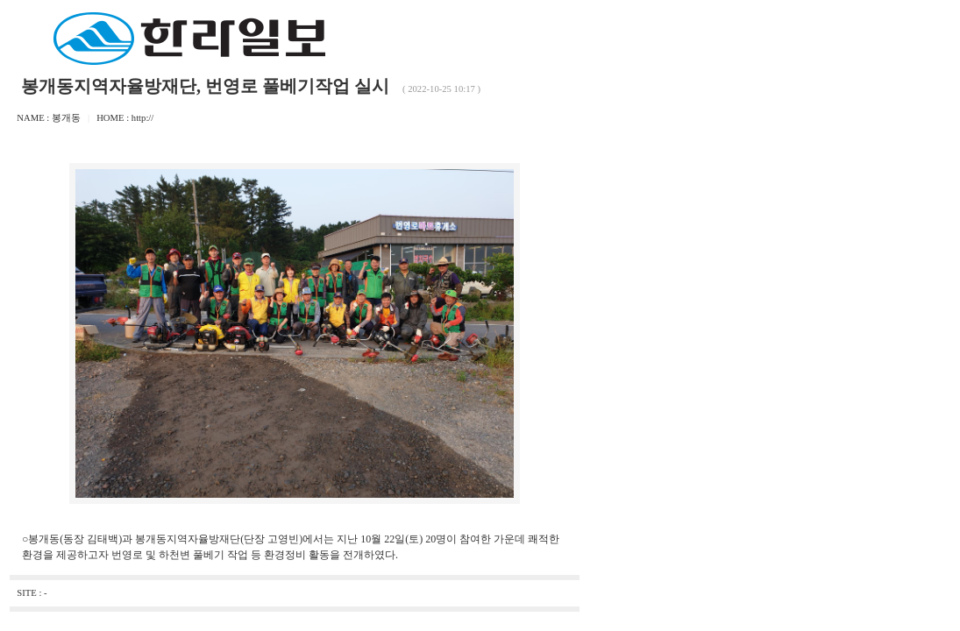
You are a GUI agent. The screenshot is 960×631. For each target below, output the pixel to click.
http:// (142, 118)
